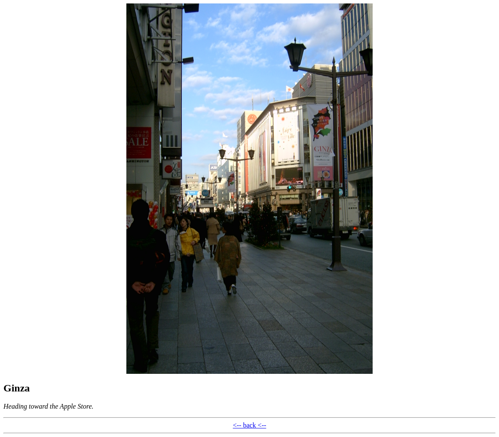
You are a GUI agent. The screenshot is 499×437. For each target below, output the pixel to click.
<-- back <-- (249, 425)
